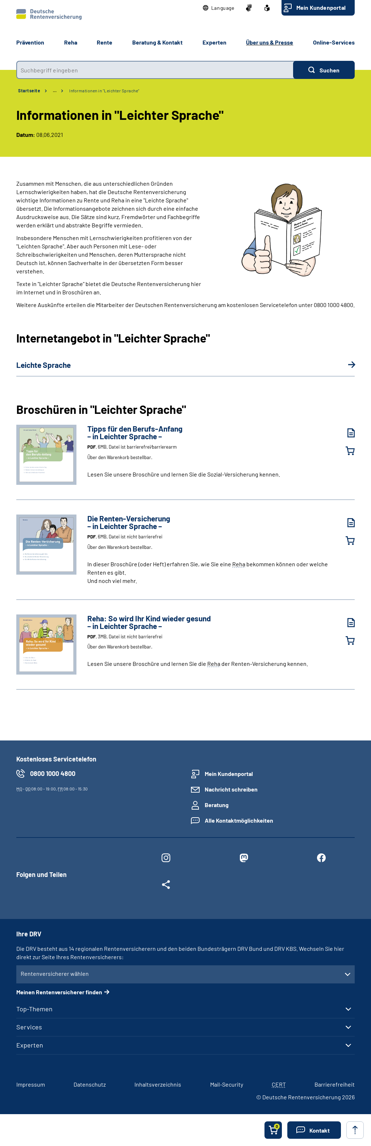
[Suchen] (324, 70)
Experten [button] (214, 42)
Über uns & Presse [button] (269, 42)
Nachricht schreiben (231, 789)
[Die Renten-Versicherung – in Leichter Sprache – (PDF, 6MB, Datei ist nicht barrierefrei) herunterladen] (346, 522)
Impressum (30, 1084)
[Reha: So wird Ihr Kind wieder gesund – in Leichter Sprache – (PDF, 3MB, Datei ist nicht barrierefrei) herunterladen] (346, 622)
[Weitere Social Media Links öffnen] (166, 886)
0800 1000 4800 (52, 773)
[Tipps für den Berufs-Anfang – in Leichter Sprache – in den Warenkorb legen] (346, 450)
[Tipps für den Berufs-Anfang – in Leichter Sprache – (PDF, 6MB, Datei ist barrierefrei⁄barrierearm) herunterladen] (346, 432)
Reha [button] (70, 42)
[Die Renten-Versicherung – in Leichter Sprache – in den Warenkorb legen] (346, 540)
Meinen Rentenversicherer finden (59, 991)
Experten (29, 1045)
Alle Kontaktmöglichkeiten (239, 820)
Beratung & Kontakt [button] (157, 42)
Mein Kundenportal (321, 7)
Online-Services (334, 42)
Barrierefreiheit (334, 1084)
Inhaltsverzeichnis (157, 1084)
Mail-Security (226, 1084)
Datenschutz (90, 1084)
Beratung (217, 804)
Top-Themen (34, 1009)
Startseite (29, 90)
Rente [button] (104, 42)
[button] (218, 8)
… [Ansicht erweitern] (55, 90)
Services (29, 1027)
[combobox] (154, 70)
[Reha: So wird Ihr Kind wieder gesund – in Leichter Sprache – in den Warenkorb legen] (346, 640)
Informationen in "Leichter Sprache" (104, 90)
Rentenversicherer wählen (55, 973)
